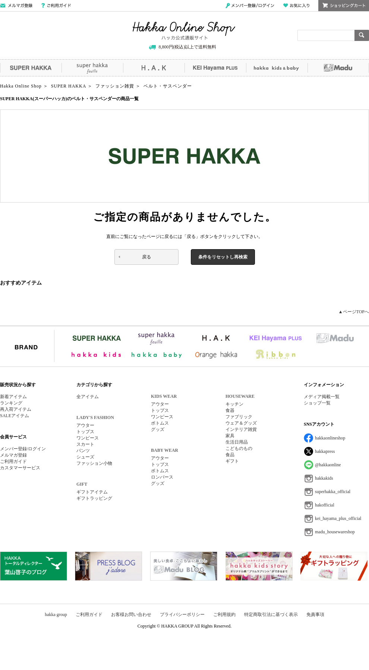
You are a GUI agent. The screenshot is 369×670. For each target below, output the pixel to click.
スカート (85, 444)
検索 (361, 35)
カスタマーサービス (20, 467)
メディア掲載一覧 (322, 396)
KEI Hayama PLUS (215, 68)
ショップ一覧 (317, 403)
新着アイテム (13, 396)
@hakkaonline (328, 464)
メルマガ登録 (13, 455)
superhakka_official (332, 491)
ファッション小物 (94, 463)
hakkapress (325, 451)
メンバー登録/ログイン (250, 6)
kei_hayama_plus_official (338, 518)
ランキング (11, 403)
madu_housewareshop (335, 531)
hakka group (56, 614)
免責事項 (315, 614)
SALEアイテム (14, 415)
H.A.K (153, 68)
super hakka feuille (92, 68)
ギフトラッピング (94, 498)
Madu (338, 68)
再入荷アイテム (15, 409)
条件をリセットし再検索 (222, 257)
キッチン (234, 404)
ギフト (232, 461)
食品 (230, 454)
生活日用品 (237, 442)
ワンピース (87, 438)
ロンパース (162, 477)
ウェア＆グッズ (241, 423)
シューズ (85, 457)
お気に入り (296, 6)
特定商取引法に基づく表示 (271, 614)
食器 (230, 410)
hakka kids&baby (276, 68)
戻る (146, 257)
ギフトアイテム (92, 492)
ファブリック (239, 416)
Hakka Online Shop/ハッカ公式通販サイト (184, 31)
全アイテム (87, 396)
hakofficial (324, 505)
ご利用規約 (224, 614)
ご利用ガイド (56, 6)
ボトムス (160, 423)
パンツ (83, 450)
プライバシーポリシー (182, 614)
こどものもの (239, 448)
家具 (230, 435)
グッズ (157, 429)
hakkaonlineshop (330, 438)
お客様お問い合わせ (131, 614)
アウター (85, 425)
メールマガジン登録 (16, 6)
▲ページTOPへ (353, 311)
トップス (85, 431)
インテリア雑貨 (241, 429)
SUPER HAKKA (30, 68)
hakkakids (324, 478)
